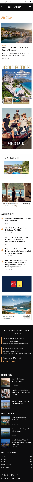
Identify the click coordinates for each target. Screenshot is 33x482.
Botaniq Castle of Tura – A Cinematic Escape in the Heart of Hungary (21, 442)
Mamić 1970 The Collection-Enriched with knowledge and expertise (21, 392)
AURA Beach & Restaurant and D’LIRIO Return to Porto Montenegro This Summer (16, 239)
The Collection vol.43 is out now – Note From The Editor (17, 229)
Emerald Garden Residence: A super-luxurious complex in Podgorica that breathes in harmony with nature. (16, 263)
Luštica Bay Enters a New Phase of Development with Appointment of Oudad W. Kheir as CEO (18, 251)
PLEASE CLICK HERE (9, 361)
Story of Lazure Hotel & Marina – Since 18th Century (15, 48)
